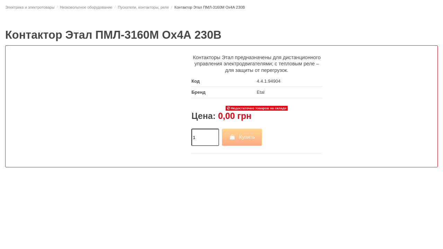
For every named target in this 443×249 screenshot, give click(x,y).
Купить (242, 137)
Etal (260, 92)
